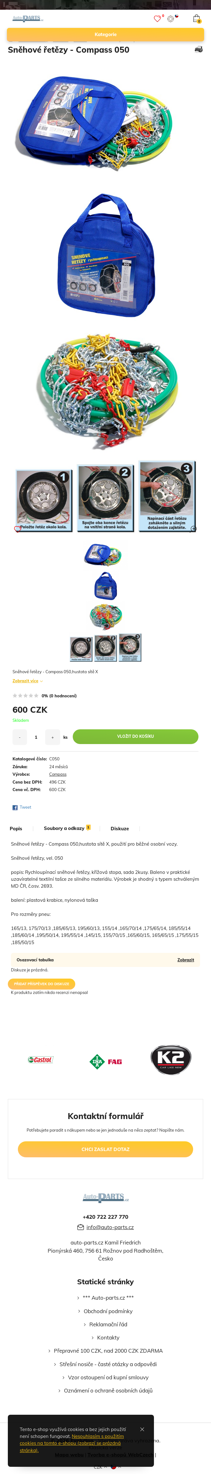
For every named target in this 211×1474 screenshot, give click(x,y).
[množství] (36, 737)
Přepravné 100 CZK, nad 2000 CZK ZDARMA (108, 1350)
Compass (57, 774)
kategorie (147, 34)
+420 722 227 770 (105, 1216)
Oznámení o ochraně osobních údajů (108, 1390)
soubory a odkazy (67, 828)
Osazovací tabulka (35, 959)
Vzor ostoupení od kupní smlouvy (108, 1377)
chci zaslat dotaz (105, 1149)
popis (16, 828)
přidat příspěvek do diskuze (41, 984)
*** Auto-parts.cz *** (108, 1297)
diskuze (120, 828)
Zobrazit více (25, 680)
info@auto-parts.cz (110, 1227)
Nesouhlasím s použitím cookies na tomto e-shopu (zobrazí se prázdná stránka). (72, 1443)
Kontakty (108, 1337)
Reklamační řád (108, 1324)
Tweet (25, 807)
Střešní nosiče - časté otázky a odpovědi (108, 1364)
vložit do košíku (135, 736)
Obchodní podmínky (108, 1311)
